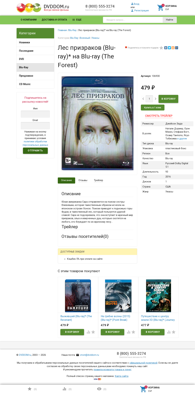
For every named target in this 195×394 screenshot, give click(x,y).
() (32, 388)
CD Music (25, 84)
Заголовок (68, 293)
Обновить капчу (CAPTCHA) (102, 360)
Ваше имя (67, 265)
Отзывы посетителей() (85, 236)
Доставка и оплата (54, 19)
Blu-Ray (23, 67)
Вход (135, 4)
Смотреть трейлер (159, 116)
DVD (21, 59)
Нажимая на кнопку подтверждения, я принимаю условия (35, 138)
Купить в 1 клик (152, 107)
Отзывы (82, 180)
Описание (66, 180)
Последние (26, 50)
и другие (182, 138)
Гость (66, 253)
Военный (85, 38)
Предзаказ (26, 75)
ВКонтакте (102, 254)
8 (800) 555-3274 (100, 6)
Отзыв (65, 310)
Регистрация (140, 10)
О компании (29, 19)
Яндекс (122, 254)
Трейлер (98, 180)
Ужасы (95, 38)
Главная (62, 30)
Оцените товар (70, 305)
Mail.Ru (82, 254)
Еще (77, 19)
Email (64, 277)
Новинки (24, 42)
